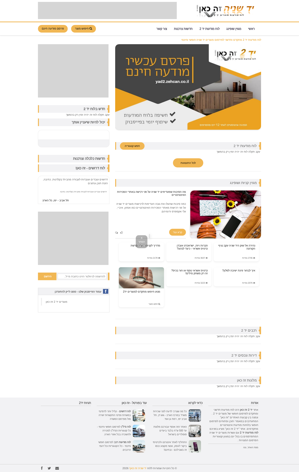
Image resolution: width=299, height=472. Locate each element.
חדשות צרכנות (183, 28)
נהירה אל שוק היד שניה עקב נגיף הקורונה (236, 247)
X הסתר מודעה (141, 241)
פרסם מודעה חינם (53, 28)
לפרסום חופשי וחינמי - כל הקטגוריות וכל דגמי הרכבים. (114, 446)
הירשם (47, 276)
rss (244, 447)
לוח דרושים (96, 168)
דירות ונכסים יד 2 (244, 355)
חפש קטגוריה (132, 145)
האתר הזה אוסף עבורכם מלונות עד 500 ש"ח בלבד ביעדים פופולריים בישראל (170, 430)
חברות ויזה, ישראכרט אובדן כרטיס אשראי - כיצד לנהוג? (192, 247)
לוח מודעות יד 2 (209, 28)
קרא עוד (177, 232)
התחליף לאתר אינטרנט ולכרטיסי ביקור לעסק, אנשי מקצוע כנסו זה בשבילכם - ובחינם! (170, 446)
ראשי (251, 28)
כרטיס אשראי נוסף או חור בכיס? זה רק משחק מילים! (189, 272)
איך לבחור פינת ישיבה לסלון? (238, 270)
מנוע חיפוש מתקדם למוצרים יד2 (141, 291)
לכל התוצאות (188, 162)
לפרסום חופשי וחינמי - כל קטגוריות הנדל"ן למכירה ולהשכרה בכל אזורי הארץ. (114, 430)
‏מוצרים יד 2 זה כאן (56, 301)
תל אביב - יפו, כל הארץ (56, 200)
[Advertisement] (107, 10)
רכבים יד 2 (249, 330)
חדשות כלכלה (95, 159)
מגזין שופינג (233, 28)
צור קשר (161, 28)
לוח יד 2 (89, 109)
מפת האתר (253, 447)
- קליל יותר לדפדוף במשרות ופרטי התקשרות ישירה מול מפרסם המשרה (115, 415)
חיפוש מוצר (83, 28)
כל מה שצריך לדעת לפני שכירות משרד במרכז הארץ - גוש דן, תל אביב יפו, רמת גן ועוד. (170, 415)
